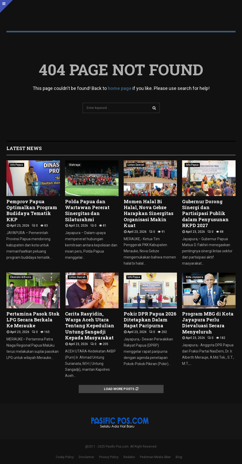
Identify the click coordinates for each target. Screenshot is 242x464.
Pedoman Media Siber (155, 457)
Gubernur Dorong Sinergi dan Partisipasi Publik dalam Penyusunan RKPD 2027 (205, 213)
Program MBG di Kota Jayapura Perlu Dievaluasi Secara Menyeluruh (208, 323)
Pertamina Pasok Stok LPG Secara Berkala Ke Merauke (33, 320)
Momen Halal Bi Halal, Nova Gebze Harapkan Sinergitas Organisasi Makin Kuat (148, 213)
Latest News (24, 148)
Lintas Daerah (136, 164)
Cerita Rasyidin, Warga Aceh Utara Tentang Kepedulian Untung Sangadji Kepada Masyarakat (89, 326)
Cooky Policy (65, 457)
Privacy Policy (109, 457)
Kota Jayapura (194, 277)
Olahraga (74, 164)
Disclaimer (86, 457)
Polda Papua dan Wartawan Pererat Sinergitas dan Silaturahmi (87, 210)
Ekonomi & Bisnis (20, 277)
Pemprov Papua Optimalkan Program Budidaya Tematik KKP (31, 210)
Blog (179, 457)
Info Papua (16, 164)
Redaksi (129, 457)
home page (119, 88)
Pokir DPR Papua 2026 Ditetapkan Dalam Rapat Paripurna (150, 320)
